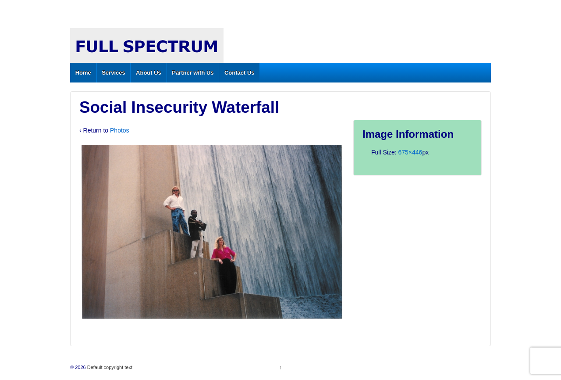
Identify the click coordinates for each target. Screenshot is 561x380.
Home (83, 72)
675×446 (410, 152)
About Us (148, 72)
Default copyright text (109, 367)
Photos (119, 130)
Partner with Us (192, 72)
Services (113, 72)
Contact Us (239, 72)
